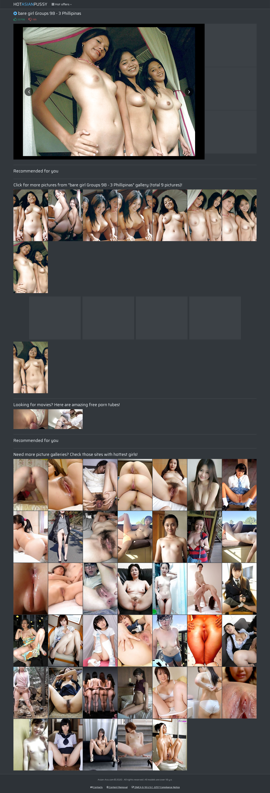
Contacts (96, 787)
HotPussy (30, 4)
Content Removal (117, 787)
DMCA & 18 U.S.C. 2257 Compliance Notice (156, 787)
